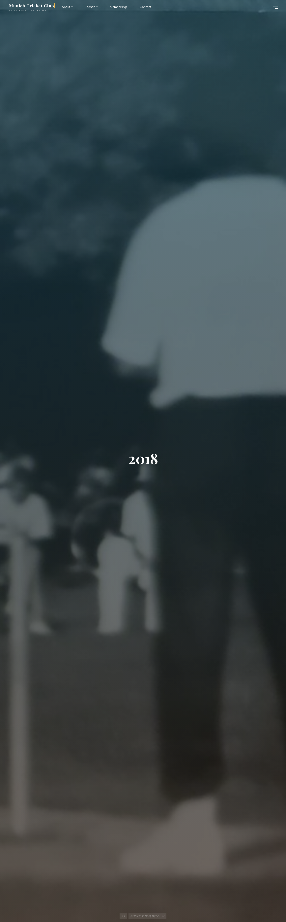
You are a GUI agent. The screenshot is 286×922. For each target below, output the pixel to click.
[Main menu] (274, 7)
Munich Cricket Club (31, 5)
